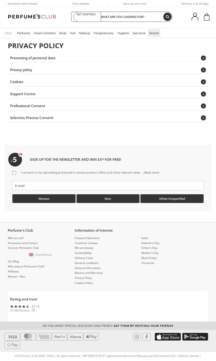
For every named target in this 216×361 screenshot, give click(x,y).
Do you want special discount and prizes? (108, 326)
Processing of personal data (32, 58)
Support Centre (23, 94)
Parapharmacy (104, 33)
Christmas (147, 263)
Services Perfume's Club (23, 248)
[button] (41, 255)
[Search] (167, 17)
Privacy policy (21, 69)
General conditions (87, 263)
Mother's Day (150, 253)
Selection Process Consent (31, 117)
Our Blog (13, 261)
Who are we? (16, 238)
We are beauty (84, 248)
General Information (88, 268)
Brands (154, 33)
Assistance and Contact (22, 3)
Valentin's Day (150, 243)
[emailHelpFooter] (108, 185)
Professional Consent (27, 105)
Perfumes (23, 33)
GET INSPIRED (86, 17)
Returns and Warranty (89, 273)
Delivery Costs (84, 258)
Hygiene (123, 33)
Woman (43, 199)
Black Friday (149, 258)
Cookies (16, 81)
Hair (73, 33)
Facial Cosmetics (45, 33)
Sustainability (83, 253)
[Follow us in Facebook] (146, 337)
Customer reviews (86, 243)
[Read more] (151, 172)
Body (62, 33)
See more (138, 33)
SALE (8, 33)
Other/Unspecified (172, 199)
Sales (144, 238)
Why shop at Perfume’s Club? (26, 266)
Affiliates (13, 271)
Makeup (84, 33)
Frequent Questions (87, 238)
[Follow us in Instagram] (137, 337)
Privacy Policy (83, 278)
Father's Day (149, 248)
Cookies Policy (84, 283)
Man (108, 199)
